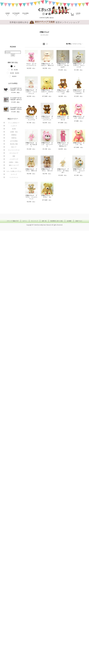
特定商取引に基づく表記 (56, 221)
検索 (13, 55)
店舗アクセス (78, 221)
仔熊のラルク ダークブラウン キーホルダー (78, 91)
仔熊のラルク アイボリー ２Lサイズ (47, 91)
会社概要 (69, 221)
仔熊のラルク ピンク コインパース (47, 144)
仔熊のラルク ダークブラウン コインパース (31, 118)
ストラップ (14, 174)
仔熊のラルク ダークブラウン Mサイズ (62, 91)
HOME (7, 14)
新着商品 (13, 135)
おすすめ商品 (14, 141)
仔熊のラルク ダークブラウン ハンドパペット (47, 118)
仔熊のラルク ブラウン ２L (47, 196)
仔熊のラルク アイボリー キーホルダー (63, 65)
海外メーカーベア (14, 165)
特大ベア (13, 147)
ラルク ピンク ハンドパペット (32, 64)
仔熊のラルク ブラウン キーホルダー (63, 170)
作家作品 (13, 138)
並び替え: (69, 44)
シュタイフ (14, 126)
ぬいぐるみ (14, 168)
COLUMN (25, 13)
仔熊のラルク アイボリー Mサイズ (47, 64)
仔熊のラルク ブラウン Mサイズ (31, 170)
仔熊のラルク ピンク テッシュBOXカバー (63, 144)
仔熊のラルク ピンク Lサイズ (78, 117)
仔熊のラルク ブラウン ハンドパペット (31, 197)
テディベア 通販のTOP (12, 221)
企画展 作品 (14, 132)
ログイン (25, 221)
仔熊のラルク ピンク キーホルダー (31, 144)
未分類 (14, 129)
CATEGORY (16, 14)
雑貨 (14, 156)
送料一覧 (44, 221)
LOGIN (78, 13)
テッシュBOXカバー (13, 123)
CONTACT (47, 17)
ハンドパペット (14, 177)
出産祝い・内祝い (14, 162)
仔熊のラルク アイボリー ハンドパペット (31, 91)
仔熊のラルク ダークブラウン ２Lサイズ (63, 118)
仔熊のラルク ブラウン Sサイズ (47, 170)
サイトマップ (34, 221)
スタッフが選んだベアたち (13, 171)
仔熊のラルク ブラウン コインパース (78, 170)
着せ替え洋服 (14, 144)
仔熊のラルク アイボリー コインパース (78, 65)
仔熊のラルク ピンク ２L (78, 143)
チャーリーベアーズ (13, 150)
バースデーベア (14, 159)
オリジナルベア (14, 153)
